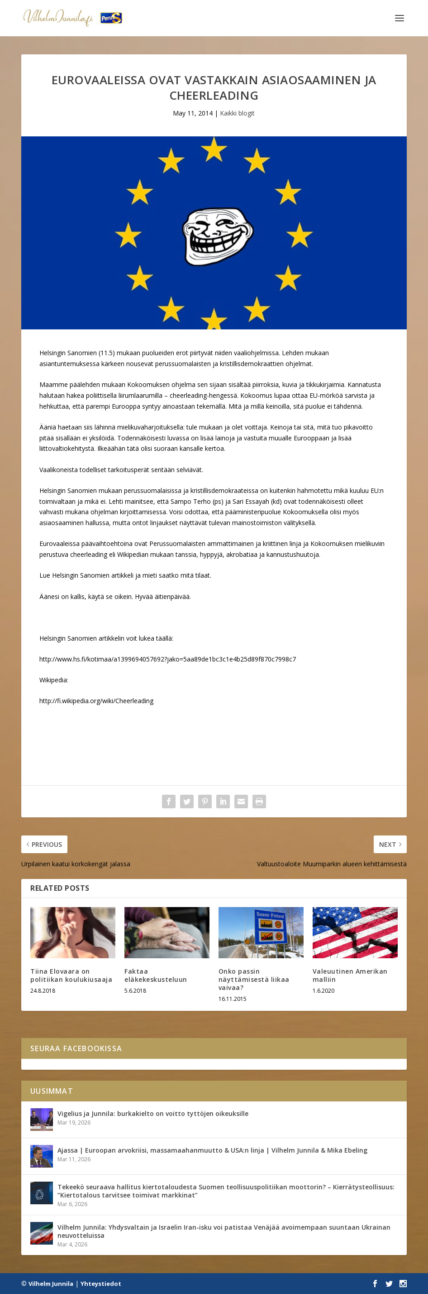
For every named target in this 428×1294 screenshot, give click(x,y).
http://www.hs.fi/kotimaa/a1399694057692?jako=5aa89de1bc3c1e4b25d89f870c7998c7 (167, 659)
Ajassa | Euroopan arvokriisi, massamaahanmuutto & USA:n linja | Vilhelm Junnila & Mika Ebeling (212, 1150)
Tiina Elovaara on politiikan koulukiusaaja (71, 975)
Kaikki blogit (237, 113)
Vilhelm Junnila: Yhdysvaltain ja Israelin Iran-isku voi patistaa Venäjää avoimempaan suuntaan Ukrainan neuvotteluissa (223, 1231)
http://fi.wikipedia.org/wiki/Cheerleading (96, 700)
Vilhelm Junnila (51, 1284)
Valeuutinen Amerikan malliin (350, 975)
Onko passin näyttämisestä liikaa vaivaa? (254, 979)
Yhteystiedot (101, 1284)
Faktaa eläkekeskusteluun (155, 975)
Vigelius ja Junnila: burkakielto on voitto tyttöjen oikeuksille (152, 1113)
